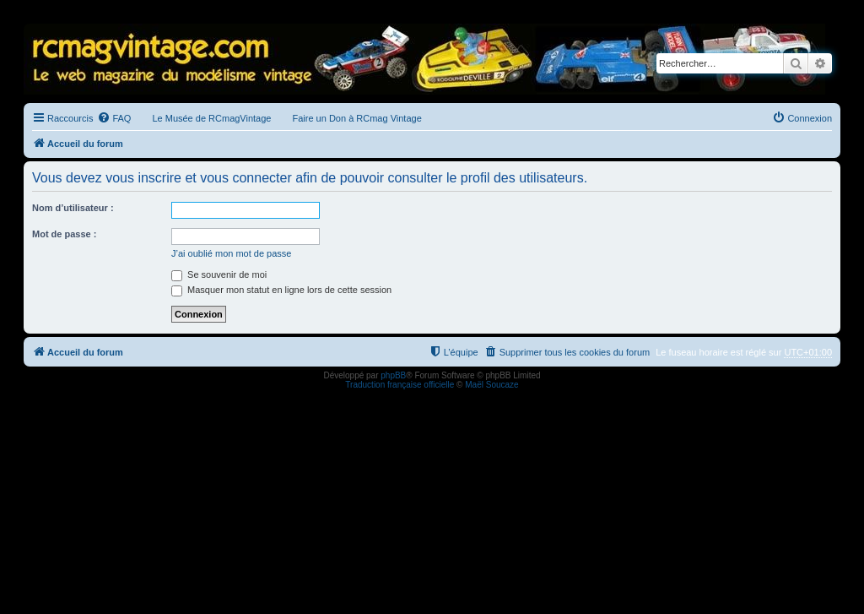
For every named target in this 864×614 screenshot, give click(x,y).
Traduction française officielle (399, 384)
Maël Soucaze (491, 384)
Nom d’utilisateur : (73, 208)
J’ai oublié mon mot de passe (231, 253)
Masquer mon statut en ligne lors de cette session (281, 290)
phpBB (393, 375)
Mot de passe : (64, 234)
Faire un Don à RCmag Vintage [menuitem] (356, 118)
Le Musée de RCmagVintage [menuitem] (211, 118)
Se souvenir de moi (219, 274)
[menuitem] (114, 118)
